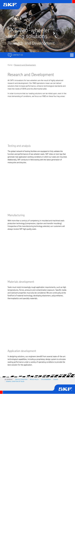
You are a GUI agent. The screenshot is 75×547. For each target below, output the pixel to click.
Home (10, 64)
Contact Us (15, 54)
